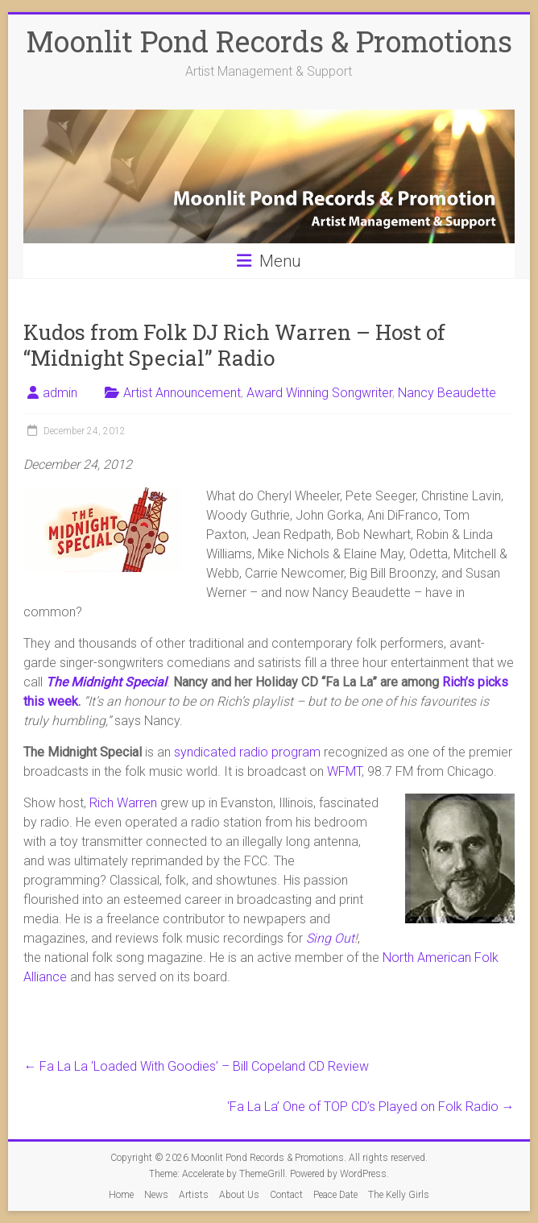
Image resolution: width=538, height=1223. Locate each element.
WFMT (344, 771)
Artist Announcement (182, 392)
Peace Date (335, 1194)
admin (60, 392)
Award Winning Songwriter (319, 392)
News (156, 1194)
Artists (194, 1194)
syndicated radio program (247, 752)
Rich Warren (123, 802)
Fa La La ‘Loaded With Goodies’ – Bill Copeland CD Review (196, 1066)
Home (121, 1194)
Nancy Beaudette (447, 392)
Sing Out (330, 938)
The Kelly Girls (398, 1194)
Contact (286, 1194)
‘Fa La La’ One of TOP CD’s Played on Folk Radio (371, 1106)
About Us (239, 1194)
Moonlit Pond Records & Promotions (269, 41)
